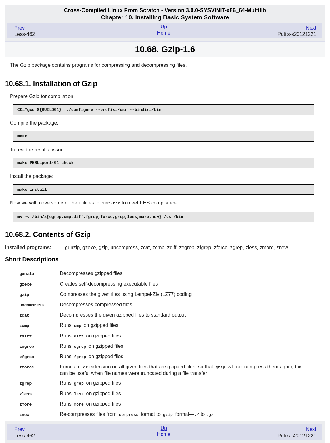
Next (311, 28)
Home (164, 33)
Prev (19, 28)
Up (164, 26)
